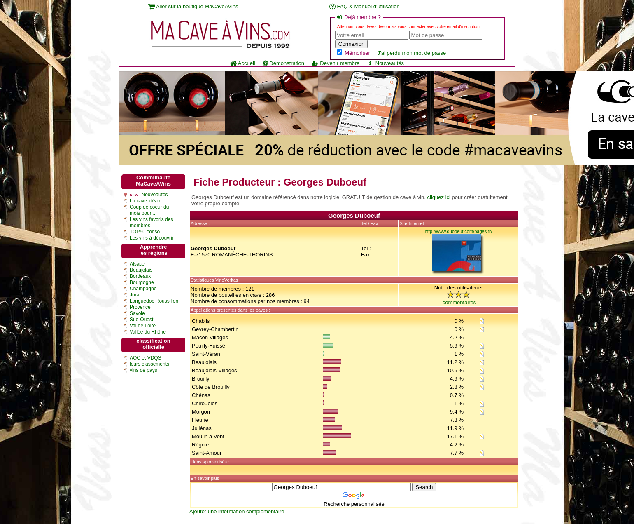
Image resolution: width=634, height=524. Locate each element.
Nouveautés (385, 63)
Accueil (242, 63)
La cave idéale (145, 201)
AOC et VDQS (145, 358)
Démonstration (283, 63)
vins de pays (143, 370)
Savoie (137, 313)
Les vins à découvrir (152, 238)
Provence (140, 307)
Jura (134, 295)
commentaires (459, 302)
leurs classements (149, 364)
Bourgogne (142, 282)
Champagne (143, 288)
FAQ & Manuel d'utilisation (364, 6)
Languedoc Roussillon (154, 301)
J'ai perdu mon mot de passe (412, 53)
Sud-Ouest (141, 319)
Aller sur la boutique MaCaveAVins (193, 6)
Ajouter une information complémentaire (236, 511)
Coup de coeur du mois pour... (149, 210)
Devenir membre (335, 63)
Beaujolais (141, 270)
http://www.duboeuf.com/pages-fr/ (458, 231)
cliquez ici (438, 197)
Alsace (137, 264)
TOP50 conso (145, 232)
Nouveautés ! (156, 194)
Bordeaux (140, 276)
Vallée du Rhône (148, 332)
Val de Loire (143, 326)
